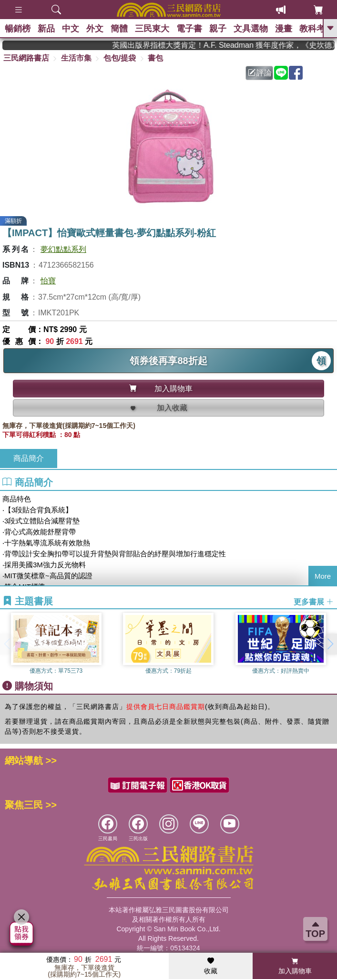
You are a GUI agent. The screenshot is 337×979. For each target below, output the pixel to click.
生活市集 (76, 58)
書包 (155, 58)
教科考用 (316, 28)
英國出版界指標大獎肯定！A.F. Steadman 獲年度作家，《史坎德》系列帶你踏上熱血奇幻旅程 (229, 45)
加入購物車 (295, 966)
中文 (70, 28)
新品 (46, 28)
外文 (94, 28)
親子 (217, 28)
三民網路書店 (26, 58)
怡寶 (48, 281)
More (323, 576)
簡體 (119, 28)
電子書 (189, 28)
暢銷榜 (18, 28)
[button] (330, 644)
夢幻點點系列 (63, 249)
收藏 (210, 966)
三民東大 (152, 28)
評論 (260, 73)
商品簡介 (28, 458)
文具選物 (251, 28)
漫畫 (283, 28)
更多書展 (314, 601)
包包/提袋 (119, 58)
